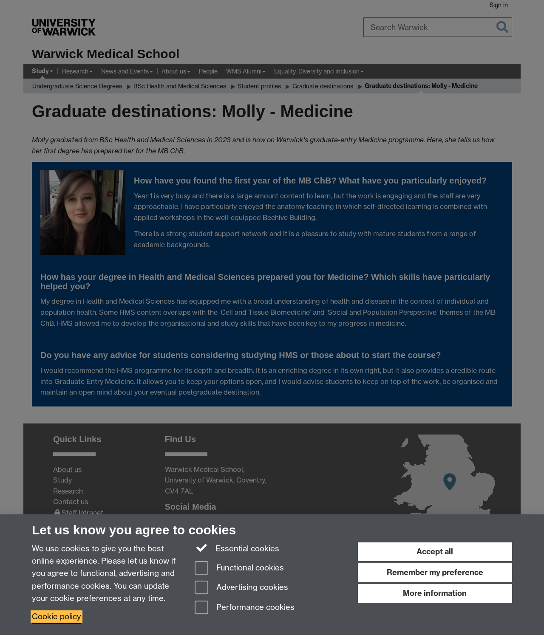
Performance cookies (245, 608)
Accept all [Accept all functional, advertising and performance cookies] (434, 551)
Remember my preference (435, 572)
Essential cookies (237, 547)
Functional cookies (239, 568)
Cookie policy (56, 616)
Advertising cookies (241, 588)
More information (435, 593)
